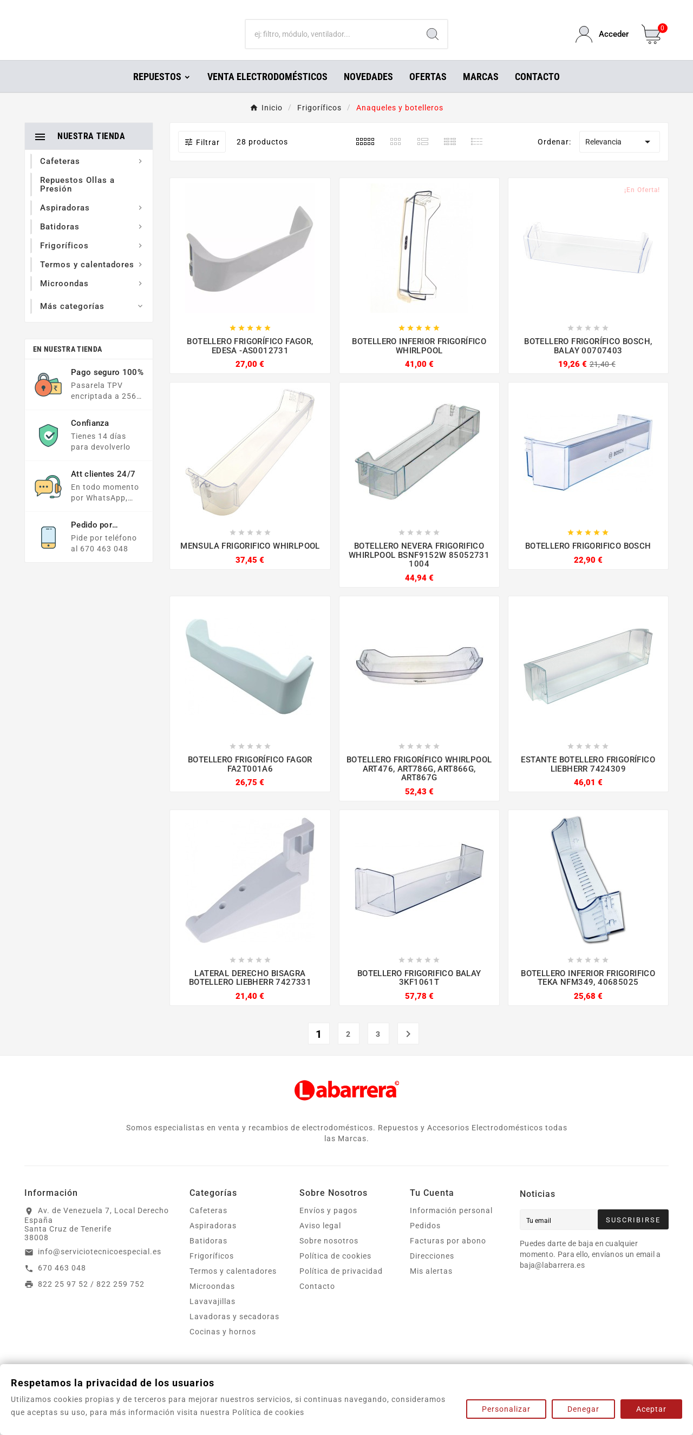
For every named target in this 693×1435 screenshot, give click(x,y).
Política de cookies (335, 1271)
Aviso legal (320, 1240)
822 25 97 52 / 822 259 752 (91, 1299)
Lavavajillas (212, 1316)
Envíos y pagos (328, 1225)
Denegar (583, 1409)
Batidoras (208, 1256)
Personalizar (506, 1409)
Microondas (212, 1301)
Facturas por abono (448, 1256)
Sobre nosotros (328, 1256)
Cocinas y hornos (222, 1346)
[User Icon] (602, 42)
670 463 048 (62, 1283)
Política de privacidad (341, 1286)
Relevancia (619, 156)
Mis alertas (431, 1286)
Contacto (317, 1301)
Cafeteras (208, 1225)
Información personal (451, 1225)
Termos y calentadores (233, 1286)
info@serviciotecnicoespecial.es (99, 1266)
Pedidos (425, 1240)
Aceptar (651, 1409)
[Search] (433, 42)
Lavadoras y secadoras (234, 1331)
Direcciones (432, 1271)
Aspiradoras (213, 1240)
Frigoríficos (211, 1271)
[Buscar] (332, 42)
